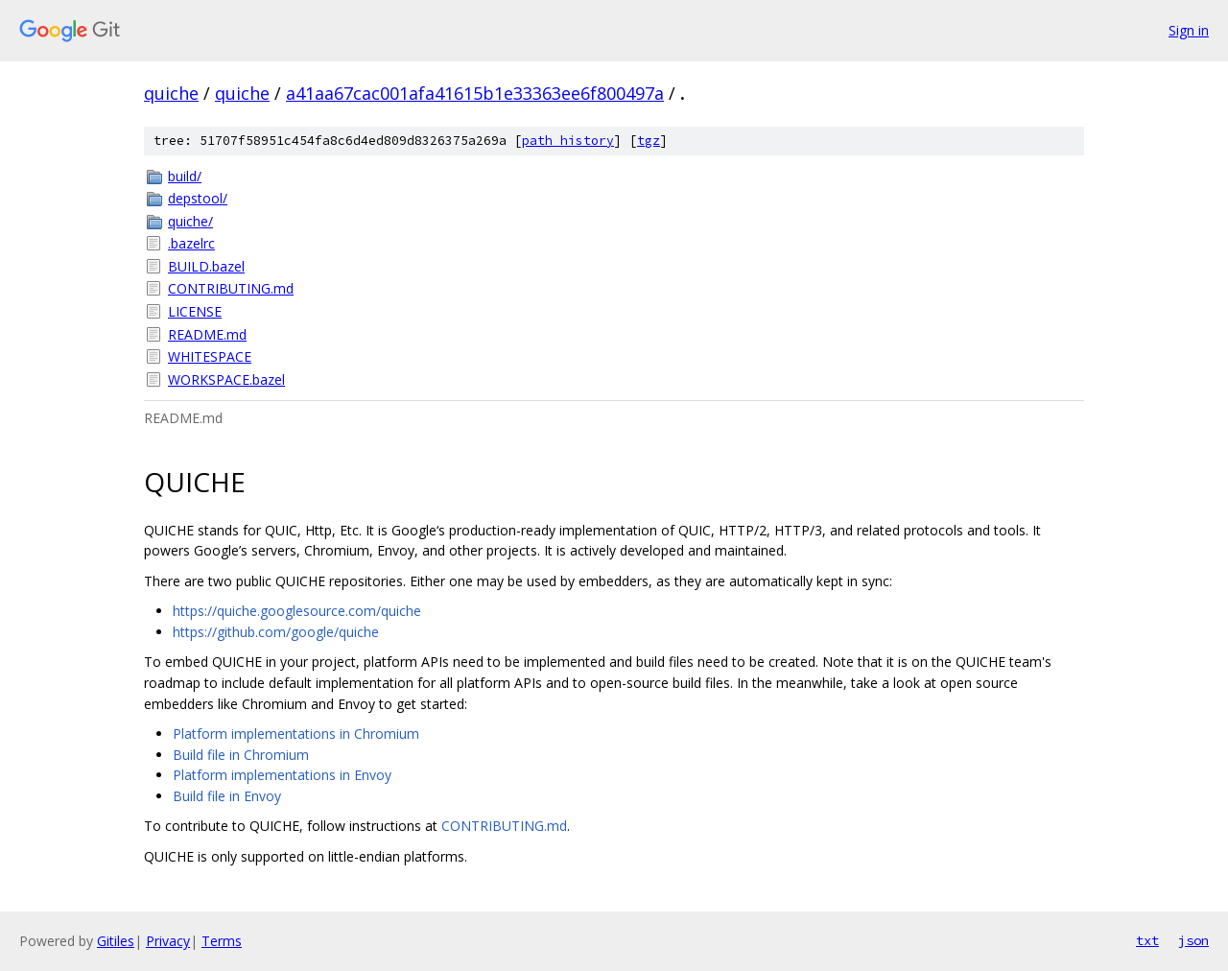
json (1193, 940)
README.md (207, 334)
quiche (171, 93)
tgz (648, 140)
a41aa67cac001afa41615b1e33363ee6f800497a (475, 93)
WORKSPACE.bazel (226, 379)
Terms (221, 941)
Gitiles (115, 941)
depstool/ (197, 198)
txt (1147, 940)
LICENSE (195, 311)
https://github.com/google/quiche (276, 632)
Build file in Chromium (241, 755)
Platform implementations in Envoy (282, 775)
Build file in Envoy (227, 796)
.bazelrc (191, 243)
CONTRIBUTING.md (231, 288)
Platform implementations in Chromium (296, 733)
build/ (184, 176)
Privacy (168, 941)
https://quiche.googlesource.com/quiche (297, 611)
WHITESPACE (209, 356)
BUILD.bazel (206, 266)
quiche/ (190, 221)
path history (568, 140)
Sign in (1189, 30)
